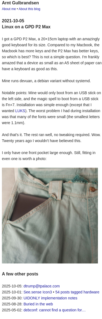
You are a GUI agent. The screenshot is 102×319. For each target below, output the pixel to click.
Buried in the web (38, 304)
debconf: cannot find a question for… (54, 310)
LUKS (20, 111)
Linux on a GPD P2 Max (26, 26)
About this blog (29, 9)
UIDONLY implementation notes (50, 298)
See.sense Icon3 (37, 292)
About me (9, 9)
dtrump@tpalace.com (41, 286)
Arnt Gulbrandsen (20, 3)
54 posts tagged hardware (77, 292)
